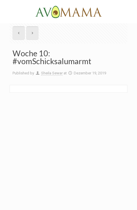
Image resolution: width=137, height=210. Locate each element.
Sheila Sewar (52, 73)
